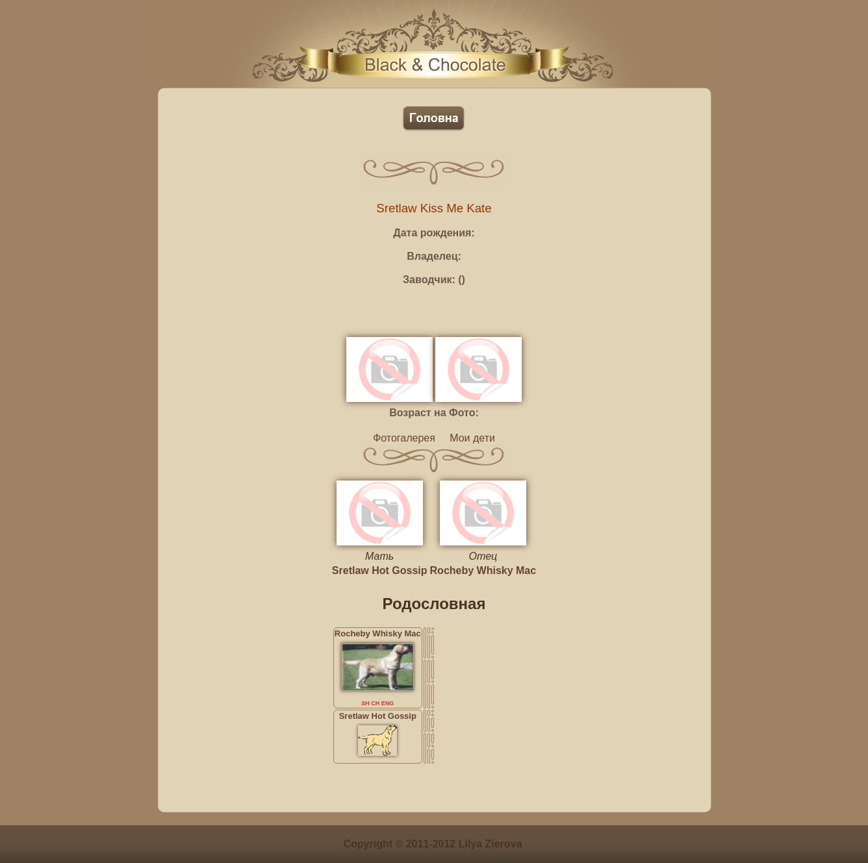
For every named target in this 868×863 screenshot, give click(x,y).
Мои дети (472, 438)
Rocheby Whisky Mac (483, 570)
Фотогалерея (404, 438)
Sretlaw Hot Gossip (380, 570)
